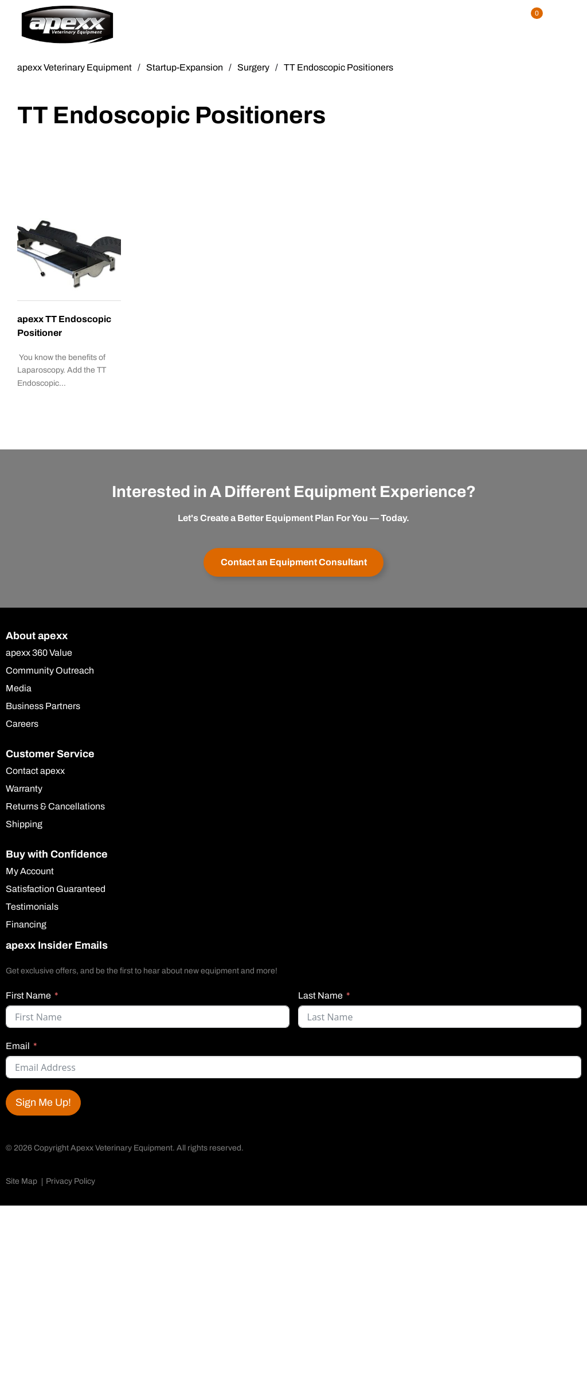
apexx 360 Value (39, 653)
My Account (30, 871)
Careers (22, 724)
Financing (26, 924)
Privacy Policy (70, 1181)
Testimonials (32, 906)
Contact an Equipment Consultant (294, 562)
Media (19, 688)
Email (18, 1046)
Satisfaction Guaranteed (55, 889)
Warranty (24, 788)
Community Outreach (50, 670)
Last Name (320, 995)
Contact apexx (35, 771)
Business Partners (43, 706)
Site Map (21, 1181)
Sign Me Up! (43, 1102)
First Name (28, 995)
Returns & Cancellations (55, 806)
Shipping (24, 824)
